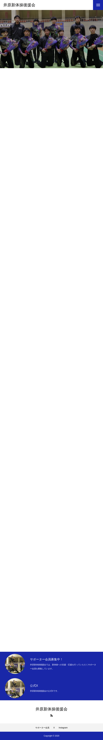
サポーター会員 (42, 728)
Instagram (63, 728)
